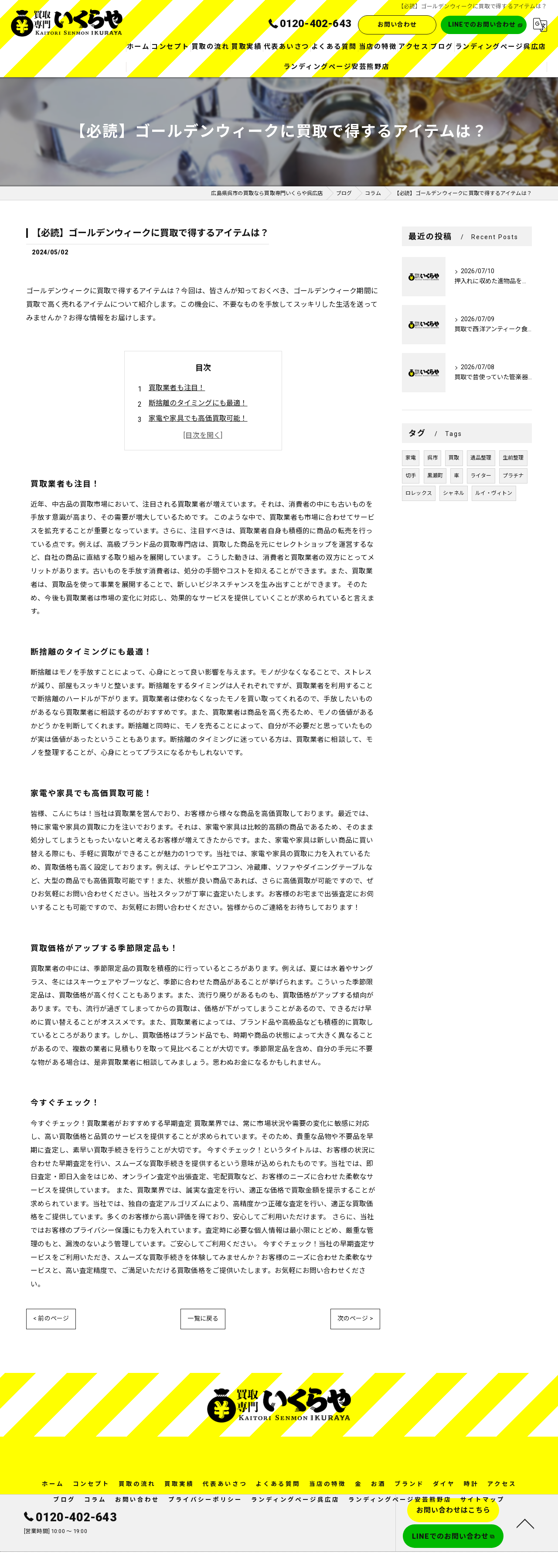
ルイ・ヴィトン (493, 494)
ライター (481, 476)
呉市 (432, 458)
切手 (410, 476)
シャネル (453, 494)
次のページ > (355, 1300)
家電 (410, 458)
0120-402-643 (70, 1500)
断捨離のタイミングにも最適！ (198, 403)
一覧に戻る (202, 1300)
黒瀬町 (435, 476)
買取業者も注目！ (177, 388)
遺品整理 (481, 458)
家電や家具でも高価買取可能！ (198, 419)
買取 (454, 458)
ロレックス (418, 494)
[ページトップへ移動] (525, 1505)
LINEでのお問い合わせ (482, 24)
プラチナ (513, 476)
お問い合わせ (395, 24)
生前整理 (513, 458)
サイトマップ (482, 1482)
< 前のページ (51, 1300)
